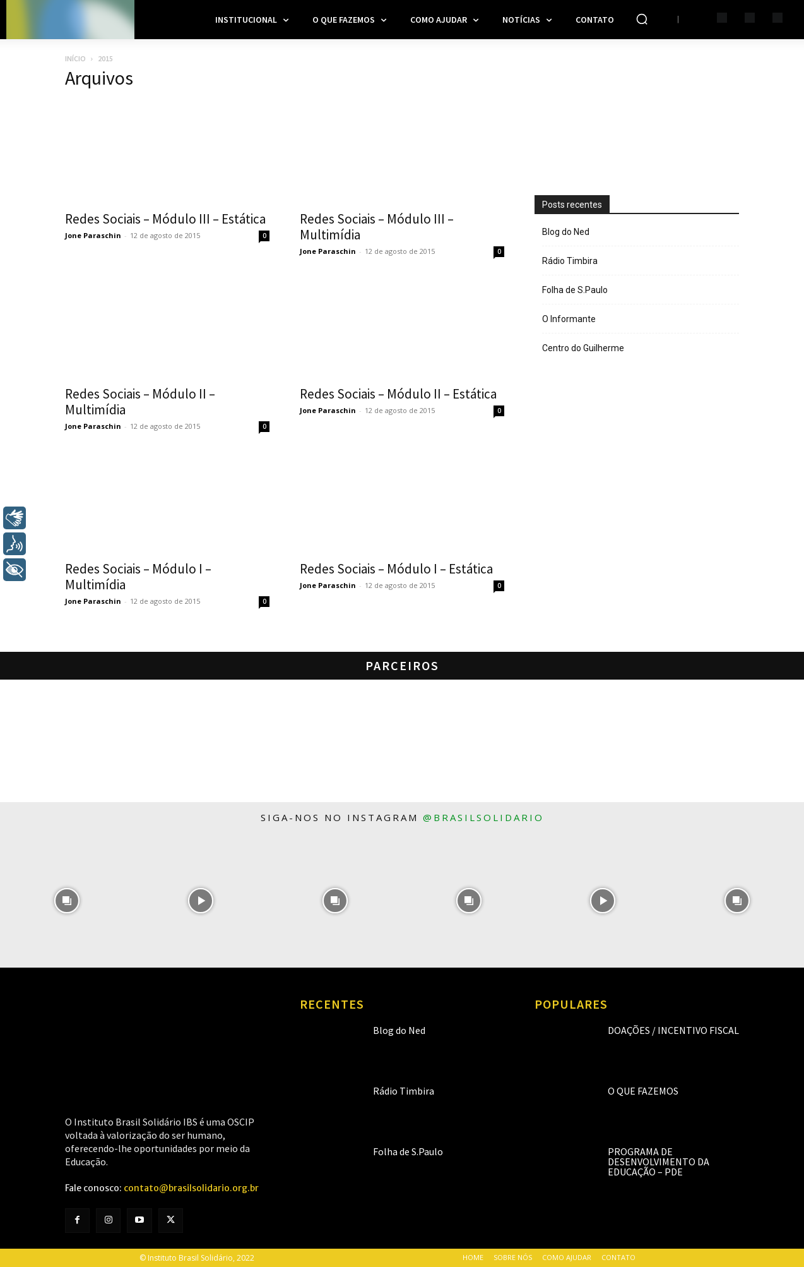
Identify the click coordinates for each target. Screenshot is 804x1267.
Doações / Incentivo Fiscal (673, 1030)
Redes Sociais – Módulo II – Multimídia (140, 401)
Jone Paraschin (93, 235)
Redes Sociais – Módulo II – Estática (398, 393)
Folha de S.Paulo (575, 290)
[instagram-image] (67, 900)
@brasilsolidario (483, 817)
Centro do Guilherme (583, 348)
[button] (642, 19)
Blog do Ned (565, 232)
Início (75, 58)
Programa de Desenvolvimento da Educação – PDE (658, 1161)
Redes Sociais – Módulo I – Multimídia (138, 576)
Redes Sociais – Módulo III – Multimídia (377, 226)
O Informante (569, 319)
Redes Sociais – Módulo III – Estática (165, 218)
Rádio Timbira (570, 261)
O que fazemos (643, 1090)
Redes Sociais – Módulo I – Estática (396, 568)
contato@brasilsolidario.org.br (191, 1188)
